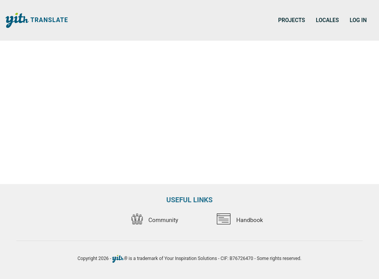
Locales (327, 20)
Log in (358, 20)
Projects (291, 20)
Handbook (240, 220)
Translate (36, 20)
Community (155, 220)
